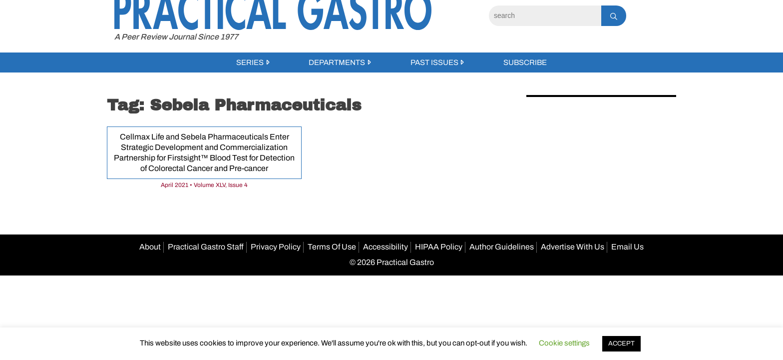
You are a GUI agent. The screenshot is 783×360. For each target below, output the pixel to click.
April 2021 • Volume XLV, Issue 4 (204, 185)
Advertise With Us (572, 246)
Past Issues (434, 62)
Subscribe (525, 62)
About (150, 246)
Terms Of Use (332, 246)
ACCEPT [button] (621, 343)
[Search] (545, 16)
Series (250, 62)
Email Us (627, 246)
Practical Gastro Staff (206, 246)
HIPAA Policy (438, 246)
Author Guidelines (501, 246)
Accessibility (385, 246)
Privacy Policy (276, 246)
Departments (337, 62)
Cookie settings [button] (564, 343)
